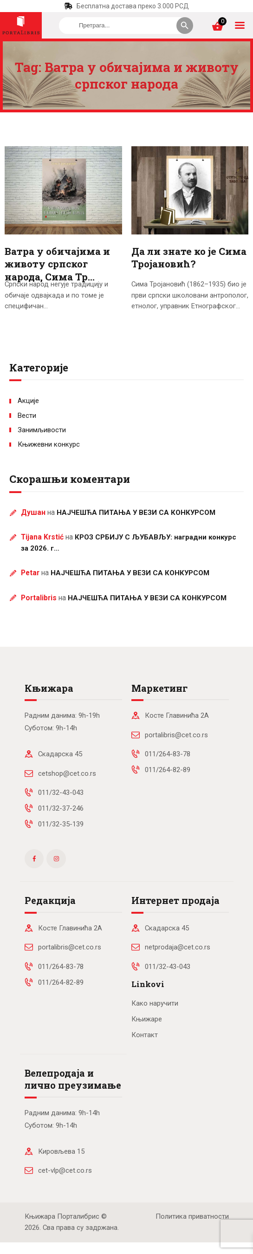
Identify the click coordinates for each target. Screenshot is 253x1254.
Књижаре (146, 1019)
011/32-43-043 (61, 792)
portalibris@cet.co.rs (176, 735)
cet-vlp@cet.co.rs (65, 1170)
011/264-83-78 (167, 754)
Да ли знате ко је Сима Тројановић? (189, 257)
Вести (27, 415)
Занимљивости (42, 430)
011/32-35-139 (61, 824)
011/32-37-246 (61, 808)
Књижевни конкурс (49, 444)
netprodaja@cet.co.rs (177, 947)
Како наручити (154, 1003)
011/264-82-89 (167, 770)
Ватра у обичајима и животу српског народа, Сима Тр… (57, 264)
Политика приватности (192, 1216)
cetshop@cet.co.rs (67, 773)
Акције (28, 400)
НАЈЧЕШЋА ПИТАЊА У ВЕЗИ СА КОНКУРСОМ (136, 512)
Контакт (144, 1035)
